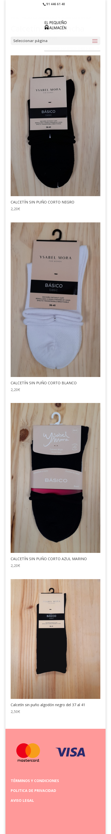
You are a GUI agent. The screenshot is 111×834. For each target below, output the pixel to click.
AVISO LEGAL (22, 800)
